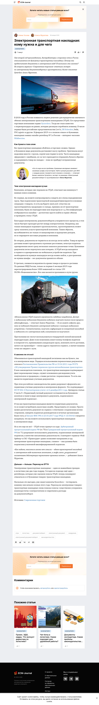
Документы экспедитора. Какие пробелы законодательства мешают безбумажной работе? (73, 641)
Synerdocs (46, 123)
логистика (25, 533)
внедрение (72, 533)
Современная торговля (34, 500)
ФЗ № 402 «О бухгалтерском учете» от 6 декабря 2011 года (40, 390)
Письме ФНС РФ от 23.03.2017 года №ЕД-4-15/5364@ (50, 416)
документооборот (39, 533)
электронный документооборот (27, 537)
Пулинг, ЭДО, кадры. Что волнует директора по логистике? (25, 638)
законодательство (47, 537)
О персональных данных (51, 676)
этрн (17, 533)
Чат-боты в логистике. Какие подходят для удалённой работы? (49, 638)
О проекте (48, 672)
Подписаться (66, 19)
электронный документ (57, 533)
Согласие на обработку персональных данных (50, 684)
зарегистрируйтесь (61, 588)
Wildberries (19, 138)
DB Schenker (67, 129)
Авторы (47, 691)
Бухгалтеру (19, 49)
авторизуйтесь (45, 588)
